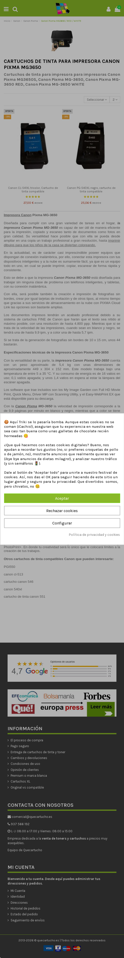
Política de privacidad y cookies (94, 534)
